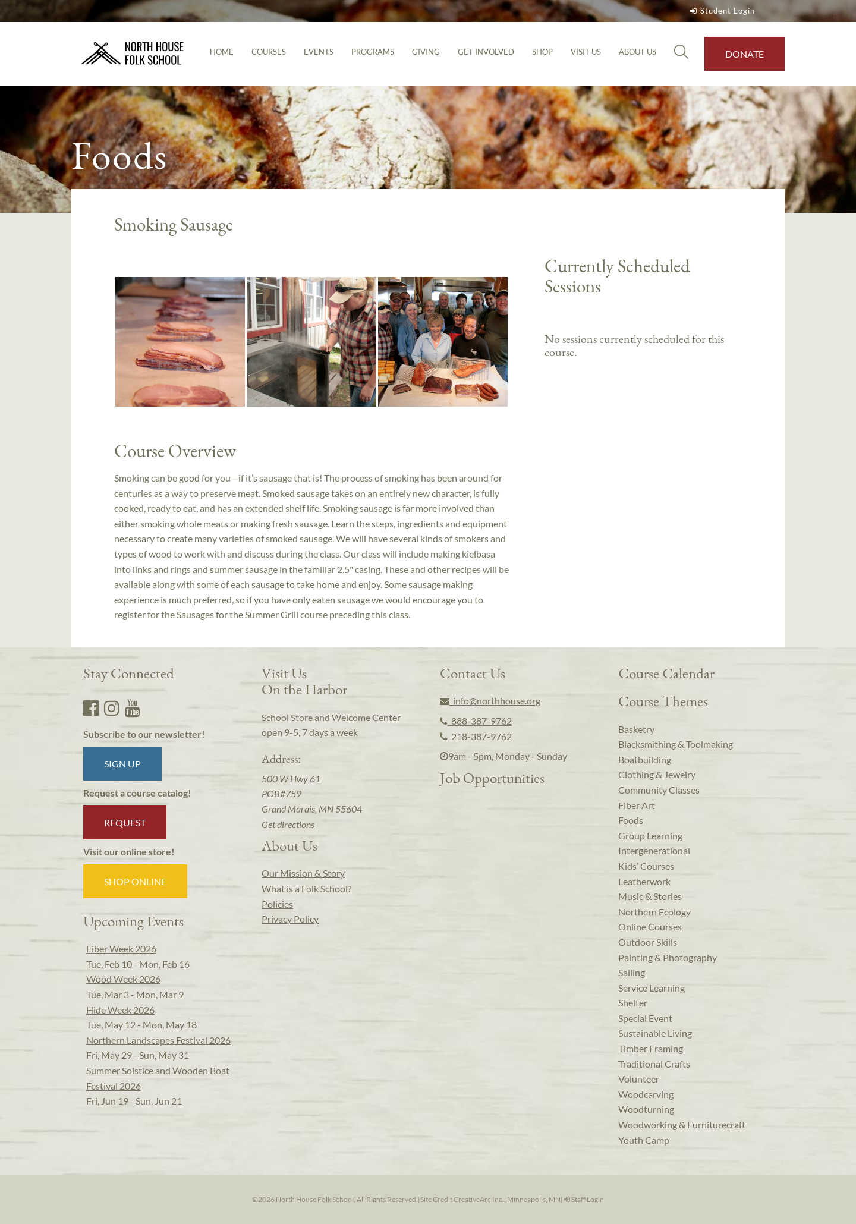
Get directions (288, 824)
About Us (637, 51)
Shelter (632, 1002)
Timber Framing (650, 1048)
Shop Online (135, 881)
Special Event (645, 1018)
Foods (630, 820)
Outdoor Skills (647, 942)
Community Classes (659, 789)
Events (318, 51)
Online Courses (650, 926)
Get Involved (486, 51)
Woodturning (646, 1109)
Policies (277, 904)
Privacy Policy (290, 918)
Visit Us (586, 51)
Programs (372, 51)
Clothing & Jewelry (657, 774)
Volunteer (638, 1078)
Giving (426, 51)
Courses (268, 51)
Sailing (631, 972)
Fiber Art (636, 805)
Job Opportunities (492, 777)
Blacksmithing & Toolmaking (675, 744)
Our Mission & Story (303, 873)
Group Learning (650, 835)
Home (222, 51)
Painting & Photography (667, 957)
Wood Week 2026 (123, 978)
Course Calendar (666, 672)
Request (125, 822)
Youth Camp (643, 1140)
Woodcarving (646, 1094)
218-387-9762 (476, 736)
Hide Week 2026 (120, 1009)
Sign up (122, 763)
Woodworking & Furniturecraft (681, 1124)
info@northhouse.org (490, 700)
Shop (542, 51)
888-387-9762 (476, 720)
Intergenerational (654, 850)
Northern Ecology (654, 911)
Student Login (721, 10)
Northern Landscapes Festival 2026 (158, 1040)
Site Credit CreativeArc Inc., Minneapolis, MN (490, 1199)
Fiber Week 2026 (121, 948)
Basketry (636, 729)
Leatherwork (644, 881)
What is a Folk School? (306, 888)
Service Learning (651, 987)
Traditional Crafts (654, 1063)
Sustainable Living (655, 1033)
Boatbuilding (644, 759)
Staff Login (584, 1199)
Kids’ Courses (646, 865)
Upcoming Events (133, 920)
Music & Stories (650, 896)
